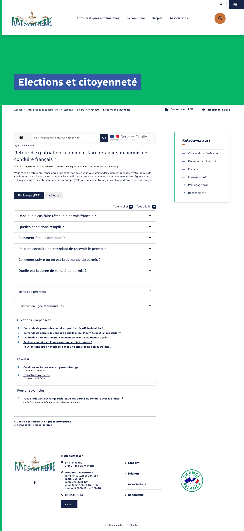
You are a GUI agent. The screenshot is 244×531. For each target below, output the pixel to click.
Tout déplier (146, 207)
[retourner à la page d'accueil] (32, 18)
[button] (85, 216)
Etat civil (190, 169)
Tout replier (123, 207)
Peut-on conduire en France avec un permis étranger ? (57, 342)
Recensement (194, 193)
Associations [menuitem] (135, 484)
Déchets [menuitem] (132, 473)
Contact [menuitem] (135, 525)
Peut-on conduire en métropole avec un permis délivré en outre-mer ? (67, 346)
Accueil (18, 109)
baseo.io (47, 425)
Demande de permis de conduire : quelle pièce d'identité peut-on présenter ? (72, 333)
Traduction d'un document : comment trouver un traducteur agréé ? (66, 337)
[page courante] (116, 109)
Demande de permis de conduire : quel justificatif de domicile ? (63, 328)
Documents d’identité (199, 161)
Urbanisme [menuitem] (134, 495)
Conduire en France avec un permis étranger (51, 367)
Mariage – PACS (195, 177)
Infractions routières (36, 375)
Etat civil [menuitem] (133, 463)
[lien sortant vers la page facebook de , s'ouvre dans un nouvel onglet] (221, 5)
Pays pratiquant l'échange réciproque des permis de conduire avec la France (73, 398)
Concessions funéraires (200, 153)
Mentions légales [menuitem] (114, 525)
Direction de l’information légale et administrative (44, 421)
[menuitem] (98, 18)
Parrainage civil (195, 185)
